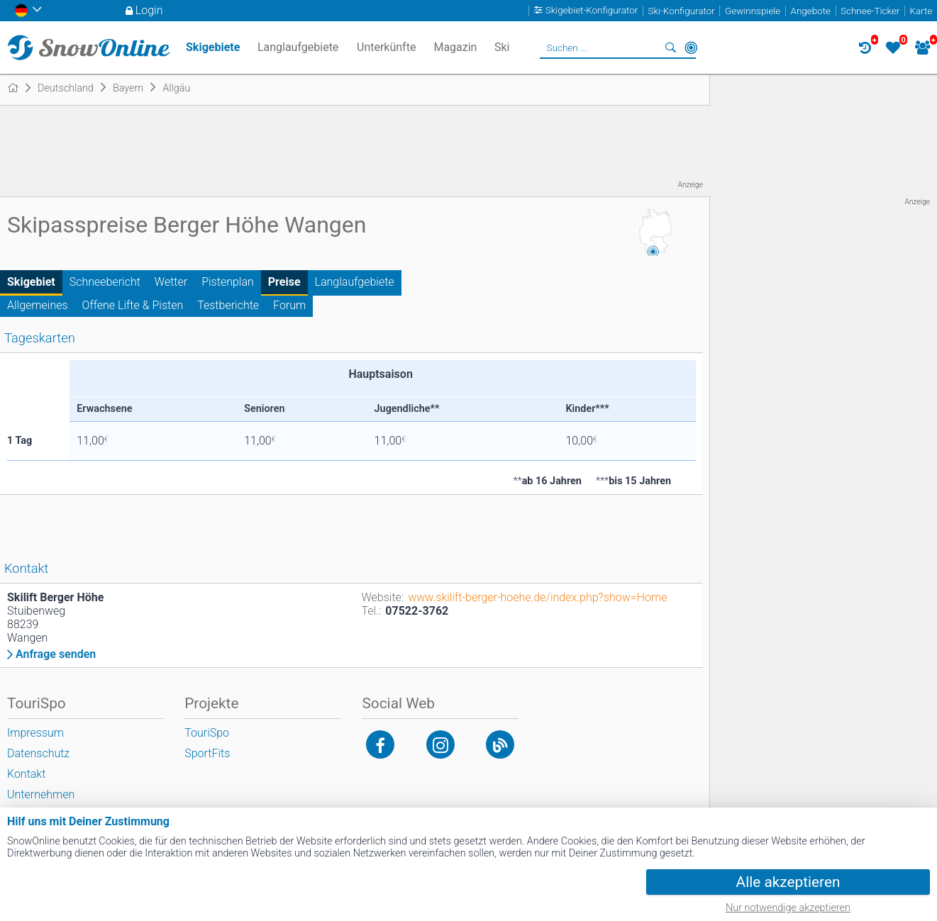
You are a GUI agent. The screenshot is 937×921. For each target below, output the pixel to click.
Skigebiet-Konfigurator (591, 11)
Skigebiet (31, 282)
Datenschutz (38, 753)
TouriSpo (206, 732)
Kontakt (26, 774)
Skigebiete (213, 47)
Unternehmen (40, 794)
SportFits (207, 753)
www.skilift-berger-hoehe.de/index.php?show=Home (537, 597)
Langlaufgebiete (354, 282)
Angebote (810, 11)
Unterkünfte (386, 47)
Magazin (455, 47)
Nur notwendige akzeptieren (788, 908)
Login (149, 10)
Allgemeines (37, 305)
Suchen (671, 47)
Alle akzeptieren (788, 882)
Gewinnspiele (752, 11)
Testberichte (228, 305)
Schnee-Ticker (870, 11)
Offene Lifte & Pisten (133, 305)
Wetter (171, 282)
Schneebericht (105, 282)
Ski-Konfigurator (681, 11)
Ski (502, 47)
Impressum (35, 732)
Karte (921, 11)
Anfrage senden (56, 654)
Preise (284, 282)
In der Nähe (691, 47)
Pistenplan (227, 282)
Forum (289, 305)
